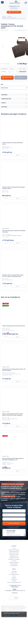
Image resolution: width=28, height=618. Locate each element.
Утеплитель (14, 560)
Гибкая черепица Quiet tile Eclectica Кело (13, 325)
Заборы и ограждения (14, 562)
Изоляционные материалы (14, 559)
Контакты (14, 580)
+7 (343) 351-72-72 (14, 6)
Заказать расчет (21, 77)
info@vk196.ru (15, 592)
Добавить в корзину (7, 78)
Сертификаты (14, 579)
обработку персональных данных (14, 527)
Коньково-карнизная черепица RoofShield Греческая (13, 231)
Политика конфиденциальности (14, 582)
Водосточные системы (14, 552)
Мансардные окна (14, 556)
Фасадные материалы (14, 551)
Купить (17, 155)
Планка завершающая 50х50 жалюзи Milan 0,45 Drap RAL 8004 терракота (12, 414)
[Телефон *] (14, 515)
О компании (14, 571)
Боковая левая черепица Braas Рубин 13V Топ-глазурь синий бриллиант (12, 275)
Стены (14, 548)
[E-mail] (14, 519)
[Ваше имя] (14, 511)
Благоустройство (14, 565)
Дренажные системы (14, 554)
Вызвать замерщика (14, 523)
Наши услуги (14, 572)
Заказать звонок (14, 8)
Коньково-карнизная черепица (14, 235)
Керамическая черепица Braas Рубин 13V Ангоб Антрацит (14, 369)
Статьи (14, 576)
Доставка (14, 577)
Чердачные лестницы (14, 557)
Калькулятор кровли (14, 12)
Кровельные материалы (14, 549)
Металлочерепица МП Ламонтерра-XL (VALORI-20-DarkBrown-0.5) (13, 459)
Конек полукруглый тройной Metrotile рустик (12, 143)
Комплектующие (14, 564)
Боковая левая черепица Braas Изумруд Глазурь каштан (13, 187)
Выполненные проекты (14, 574)
